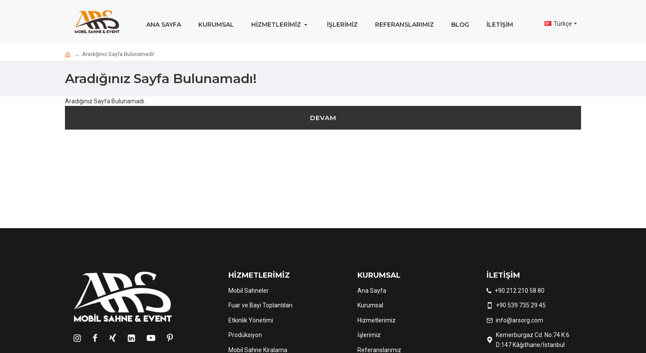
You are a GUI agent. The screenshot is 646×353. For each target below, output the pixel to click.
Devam (323, 118)
